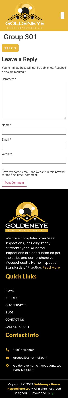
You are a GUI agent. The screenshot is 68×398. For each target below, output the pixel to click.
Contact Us (14, 319)
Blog (9, 312)
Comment (9, 79)
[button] (62, 15)
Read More (51, 267)
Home (9, 291)
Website (7, 154)
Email (6, 139)
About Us (12, 298)
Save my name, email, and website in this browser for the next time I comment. (33, 173)
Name (6, 125)
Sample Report (17, 327)
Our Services (15, 305)
